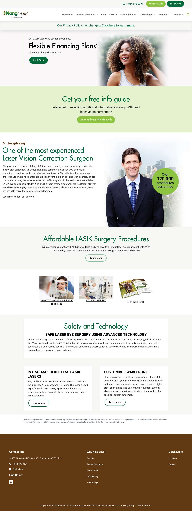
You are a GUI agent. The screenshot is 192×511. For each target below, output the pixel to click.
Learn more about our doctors (18, 197)
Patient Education (95, 464)
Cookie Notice (143, 505)
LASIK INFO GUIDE (135, 302)
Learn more (96, 258)
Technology (147, 14)
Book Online (175, 4)
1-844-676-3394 (134, 4)
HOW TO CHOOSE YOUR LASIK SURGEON (57, 302)
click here (120, 422)
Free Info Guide (156, 4)
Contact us (178, 14)
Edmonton (46, 191)
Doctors (68, 14)
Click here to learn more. (118, 25)
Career (172, 464)
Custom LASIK (116, 347)
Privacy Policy (127, 505)
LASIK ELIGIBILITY (96, 300)
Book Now (38, 60)
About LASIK (109, 14)
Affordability (128, 14)
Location (164, 14)
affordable (84, 247)
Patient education (87, 14)
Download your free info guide (96, 120)
